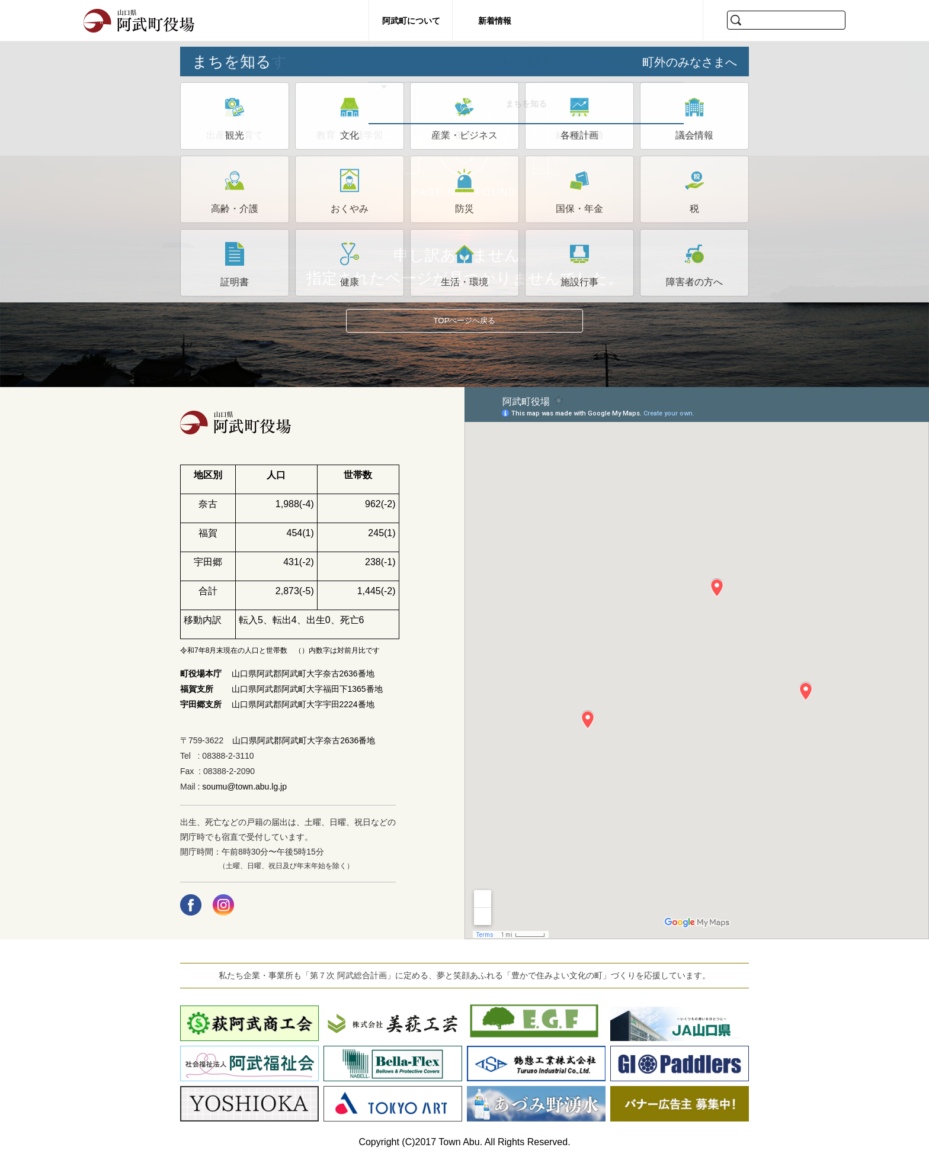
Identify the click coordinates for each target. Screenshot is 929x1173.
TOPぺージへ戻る (465, 326)
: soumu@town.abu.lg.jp (241, 798)
